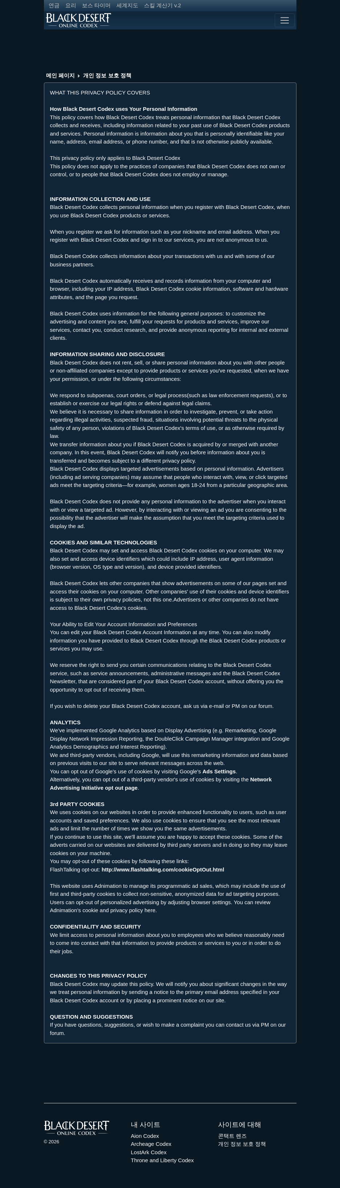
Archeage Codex (151, 1144)
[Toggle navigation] (284, 20)
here (149, 910)
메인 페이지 (60, 75)
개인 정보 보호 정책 (107, 75)
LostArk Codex (149, 1152)
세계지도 (127, 5)
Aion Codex (145, 1136)
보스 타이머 (96, 5)
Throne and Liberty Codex (162, 1160)
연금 (54, 5)
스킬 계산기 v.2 (162, 5)
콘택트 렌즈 (232, 1136)
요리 (70, 5)
